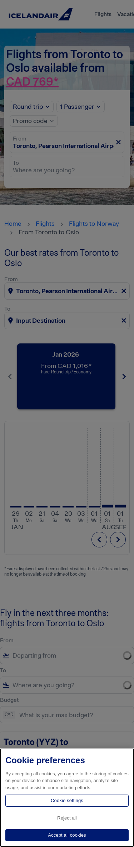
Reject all (67, 818)
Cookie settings (67, 800)
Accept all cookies (67, 835)
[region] (67, 797)
